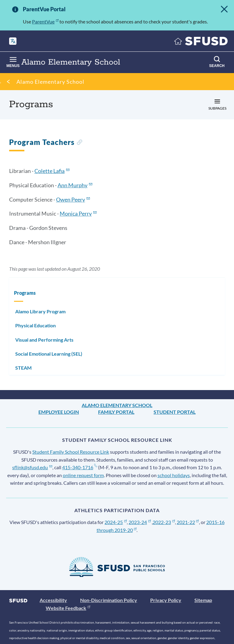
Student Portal (175, 412)
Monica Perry (76, 213)
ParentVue (43, 21)
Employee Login (58, 412)
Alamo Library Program (40, 311)
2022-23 (153, 522)
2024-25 (113, 522)
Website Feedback (66, 608)
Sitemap (203, 600)
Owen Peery (70, 199)
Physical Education (35, 325)
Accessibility (53, 600)
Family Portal (116, 412)
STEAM (23, 368)
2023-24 (133, 522)
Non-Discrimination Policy (108, 600)
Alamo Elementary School (50, 81)
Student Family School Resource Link (70, 452)
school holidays (160, 475)
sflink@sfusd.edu (28, 467)
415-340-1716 (71, 467)
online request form (69, 475)
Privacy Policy (165, 600)
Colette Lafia (49, 170)
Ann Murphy (72, 185)
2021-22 (173, 522)
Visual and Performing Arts (44, 340)
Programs (25, 293)
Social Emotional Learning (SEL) (48, 354)
